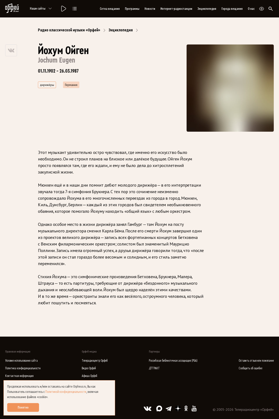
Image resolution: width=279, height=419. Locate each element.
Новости (150, 8)
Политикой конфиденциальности (65, 391)
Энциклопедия (206, 8)
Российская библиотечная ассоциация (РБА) (173, 360)
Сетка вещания (110, 8)
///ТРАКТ (154, 368)
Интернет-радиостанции (176, 8)
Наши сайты (41, 9)
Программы (132, 8)
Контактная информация (19, 376)
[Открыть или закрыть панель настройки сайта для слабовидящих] (261, 8)
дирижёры (47, 85)
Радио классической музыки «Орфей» (69, 30)
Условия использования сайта (21, 360)
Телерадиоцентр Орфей (95, 360)
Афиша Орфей (89, 376)
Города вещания (232, 8)
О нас (251, 8)
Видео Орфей (89, 368)
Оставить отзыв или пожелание (256, 360)
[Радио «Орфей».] (63, 8)
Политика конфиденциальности (23, 368)
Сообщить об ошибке (250, 368)
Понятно (23, 407)
